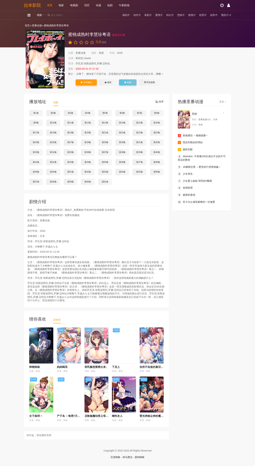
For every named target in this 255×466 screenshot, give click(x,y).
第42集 (53, 162)
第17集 (36, 132)
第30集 (122, 142)
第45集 (105, 162)
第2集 (53, 113)
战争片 (214, 15)
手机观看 (149, 82)
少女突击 (185, 174)
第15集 (139, 122)
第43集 (70, 162)
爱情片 (159, 15)
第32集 (157, 142)
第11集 (70, 122)
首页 (49, 5)
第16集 (157, 122)
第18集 (53, 132)
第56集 (157, 172)
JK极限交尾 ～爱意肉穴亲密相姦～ (199, 167)
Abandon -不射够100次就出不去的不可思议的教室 (202, 158)
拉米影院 (32, 5)
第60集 (87, 181)
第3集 (70, 113)
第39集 (139, 152)
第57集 (36, 181)
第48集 (157, 162)
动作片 (137, 15)
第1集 (36, 113)
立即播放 (86, 82)
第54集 (122, 172)
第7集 (139, 113)
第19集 (70, 132)
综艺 (87, 5)
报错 (108, 82)
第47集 (139, 162)
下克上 (116, 366)
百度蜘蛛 (115, 457)
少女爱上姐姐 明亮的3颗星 (195, 181)
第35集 (70, 152)
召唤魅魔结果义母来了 (97, 415)
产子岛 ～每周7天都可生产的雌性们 (78, 415)
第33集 (36, 152)
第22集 (122, 132)
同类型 (57, 319)
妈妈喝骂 (62, 366)
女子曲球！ (35, 415)
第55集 (139, 172)
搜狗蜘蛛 (139, 457)
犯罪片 (203, 15)
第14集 (122, 122)
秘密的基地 (186, 195)
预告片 (225, 15)
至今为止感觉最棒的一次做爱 (196, 202)
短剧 (110, 5)
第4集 (87, 113)
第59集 (70, 181)
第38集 (122, 152)
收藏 (127, 82)
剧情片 (192, 15)
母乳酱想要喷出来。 (96, 366)
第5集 (105, 113)
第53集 (105, 172)
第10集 (53, 122)
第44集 (87, 162)
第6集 (122, 113)
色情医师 (185, 188)
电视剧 (74, 5)
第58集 (53, 181)
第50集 (53, 172)
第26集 (53, 142)
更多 (222, 101)
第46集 (122, 162)
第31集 (139, 142)
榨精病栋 (34, 366)
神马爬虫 (127, 457)
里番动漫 (37, 25)
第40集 (157, 152)
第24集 (157, 132)
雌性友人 (117, 415)
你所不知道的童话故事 (153, 366)
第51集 (70, 172)
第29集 (105, 142)
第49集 (36, 172)
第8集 (157, 113)
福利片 (126, 15)
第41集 (36, 162)
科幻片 (170, 15)
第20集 (87, 132)
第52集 (87, 172)
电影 (61, 5)
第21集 (105, 132)
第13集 (105, 122)
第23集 (139, 132)
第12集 (87, 122)
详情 (159, 73)
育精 (194, 113)
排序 (159, 101)
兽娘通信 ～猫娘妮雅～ (193, 135)
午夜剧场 (124, 5)
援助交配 (185, 149)
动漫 (98, 5)
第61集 (105, 181)
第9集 (36, 122)
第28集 (87, 142)
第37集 (105, 152)
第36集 (87, 152)
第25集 (36, 142)
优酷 (55, 102)
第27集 (70, 142)
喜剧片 (148, 15)
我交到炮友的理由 (190, 142)
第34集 (53, 152)
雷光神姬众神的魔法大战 (154, 415)
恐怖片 (181, 15)
